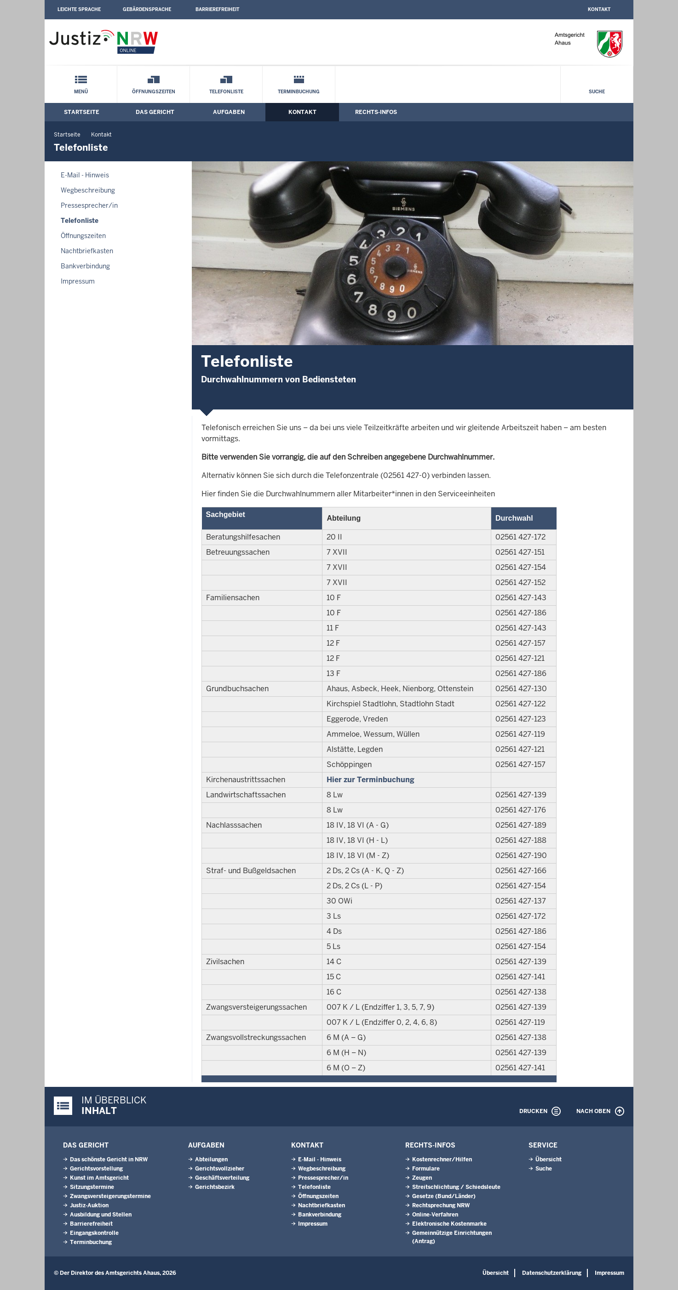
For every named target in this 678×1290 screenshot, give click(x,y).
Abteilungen (211, 1159)
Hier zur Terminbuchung (370, 779)
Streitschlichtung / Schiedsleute (456, 1187)
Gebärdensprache (147, 9)
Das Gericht (155, 112)
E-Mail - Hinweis (85, 175)
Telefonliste (226, 92)
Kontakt (599, 9)
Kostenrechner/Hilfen (442, 1159)
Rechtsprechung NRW (441, 1205)
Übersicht (548, 1159)
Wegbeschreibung (88, 190)
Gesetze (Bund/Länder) (444, 1196)
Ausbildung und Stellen (101, 1214)
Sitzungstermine (92, 1187)
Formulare (426, 1168)
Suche (597, 92)
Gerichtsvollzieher (219, 1168)
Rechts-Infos (376, 112)
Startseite (81, 112)
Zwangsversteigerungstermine (110, 1196)
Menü (81, 92)
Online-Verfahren (435, 1214)
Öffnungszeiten (153, 92)
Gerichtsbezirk (215, 1187)
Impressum (78, 281)
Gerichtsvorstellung (96, 1168)
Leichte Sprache (79, 9)
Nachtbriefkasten (87, 251)
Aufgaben (229, 112)
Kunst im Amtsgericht (99, 1178)
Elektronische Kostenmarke (449, 1223)
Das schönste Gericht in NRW (109, 1159)
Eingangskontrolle (94, 1233)
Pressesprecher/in (89, 205)
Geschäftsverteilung (222, 1178)
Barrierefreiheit (217, 9)
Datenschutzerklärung (551, 1273)
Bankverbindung (85, 266)
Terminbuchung (299, 92)
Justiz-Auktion (89, 1205)
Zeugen (422, 1178)
